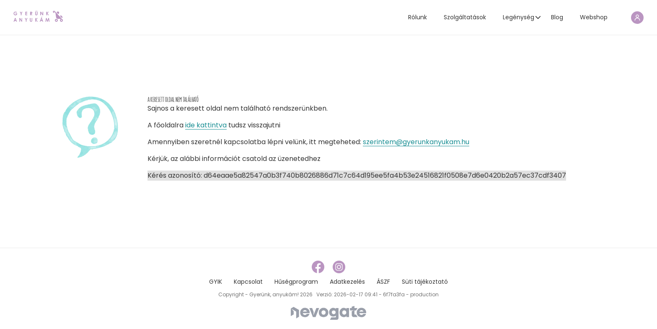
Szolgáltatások (465, 17)
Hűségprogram (296, 281)
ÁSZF (383, 281)
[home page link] (38, 16)
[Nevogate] (328, 312)
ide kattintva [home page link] (206, 125)
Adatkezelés (347, 281)
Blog (557, 17)
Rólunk (417, 17)
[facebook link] (319, 266)
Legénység (518, 17)
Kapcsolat (248, 281)
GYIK (215, 281)
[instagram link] (339, 266)
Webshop (594, 17)
